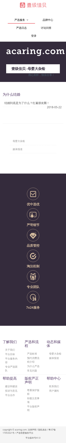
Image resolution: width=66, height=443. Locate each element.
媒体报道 (54, 358)
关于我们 (10, 349)
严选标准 (32, 353)
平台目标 (10, 354)
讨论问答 (46, 27)
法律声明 (32, 429)
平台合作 (10, 395)
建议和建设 (11, 386)
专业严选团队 (11, 368)
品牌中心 (48, 20)
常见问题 (32, 370)
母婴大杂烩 (55, 353)
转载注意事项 (33, 400)
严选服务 (21, 20)
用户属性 (54, 390)
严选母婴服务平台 (24, 432)
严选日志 (21, 27)
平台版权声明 (33, 408)
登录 (33, 35)
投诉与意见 (11, 390)
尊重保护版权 (33, 392)
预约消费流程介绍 (33, 359)
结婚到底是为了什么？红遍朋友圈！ (26, 103)
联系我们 (54, 386)
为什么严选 (33, 366)
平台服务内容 (11, 360)
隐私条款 (42, 429)
